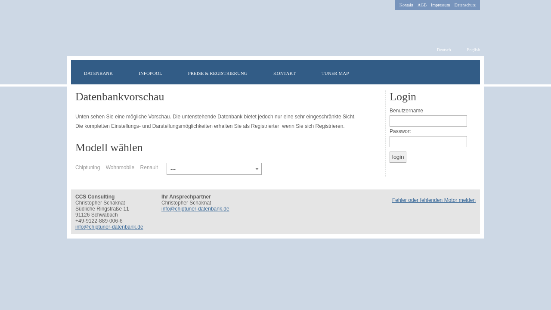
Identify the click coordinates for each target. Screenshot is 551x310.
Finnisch (282, 145)
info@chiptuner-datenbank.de (109, 227)
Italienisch (317, 145)
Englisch (231, 145)
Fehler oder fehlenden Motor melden (434, 200)
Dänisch (291, 145)
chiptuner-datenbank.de (207, 33)
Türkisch (257, 145)
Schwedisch (248, 145)
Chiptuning (87, 167)
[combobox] (214, 169)
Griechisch (325, 145)
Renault (149, 167)
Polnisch (300, 145)
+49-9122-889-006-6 (99, 221)
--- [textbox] (173, 169)
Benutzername (406, 111)
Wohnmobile (120, 167)
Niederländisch (360, 145)
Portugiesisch (351, 145)
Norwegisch (308, 145)
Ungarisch (274, 145)
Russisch (343, 145)
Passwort (400, 131)
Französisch (239, 145)
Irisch (265, 145)
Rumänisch (334, 145)
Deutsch (444, 49)
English (473, 49)
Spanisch (368, 145)
